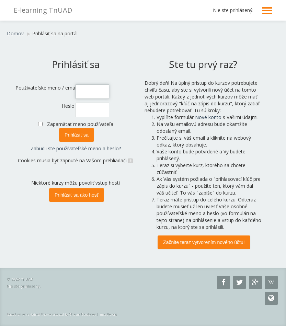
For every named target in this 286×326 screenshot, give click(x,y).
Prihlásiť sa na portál (55, 33)
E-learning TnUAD (43, 10)
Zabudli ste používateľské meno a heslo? (76, 148)
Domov (15, 33)
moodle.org (108, 314)
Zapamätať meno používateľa (80, 124)
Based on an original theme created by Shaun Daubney (51, 314)
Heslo (68, 106)
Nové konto (208, 117)
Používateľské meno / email (45, 87)
